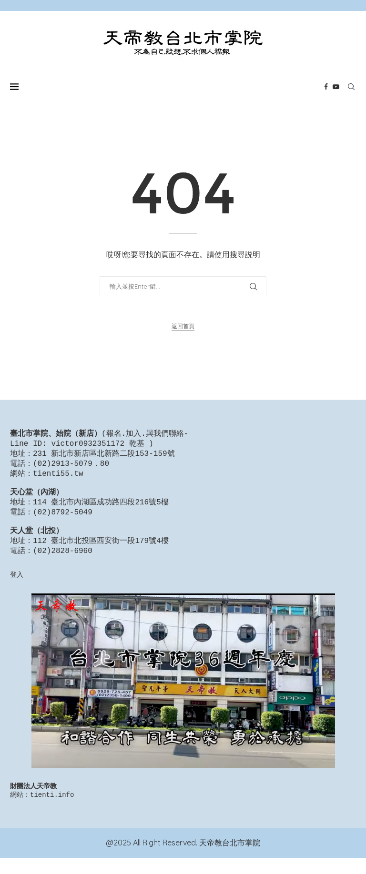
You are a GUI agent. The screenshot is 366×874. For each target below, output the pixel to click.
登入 (16, 588)
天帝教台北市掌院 (229, 859)
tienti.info (52, 810)
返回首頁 (183, 326)
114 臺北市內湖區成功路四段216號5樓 (101, 510)
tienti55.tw (58, 477)
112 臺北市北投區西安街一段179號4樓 (101, 553)
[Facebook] (326, 86)
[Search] (351, 86)
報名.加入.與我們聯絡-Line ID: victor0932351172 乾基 (99, 439)
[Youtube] (336, 86)
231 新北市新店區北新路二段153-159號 (104, 456)
